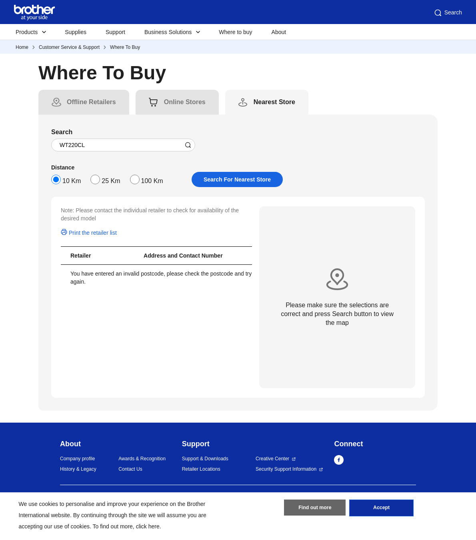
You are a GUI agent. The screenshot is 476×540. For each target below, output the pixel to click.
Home (22, 47)
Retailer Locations (201, 469)
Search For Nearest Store (237, 179)
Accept (382, 509)
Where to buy (235, 32)
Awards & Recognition (142, 458)
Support (115, 32)
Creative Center (272, 458)
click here (148, 526)
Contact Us (130, 469)
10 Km (71, 180)
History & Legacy (78, 469)
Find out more (315, 509)
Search (447, 13)
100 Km (152, 180)
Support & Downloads (205, 458)
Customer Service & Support (69, 47)
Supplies (75, 32)
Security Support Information (286, 469)
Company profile (77, 458)
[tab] (91, 102)
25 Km (111, 180)
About (279, 32)
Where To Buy (125, 47)
